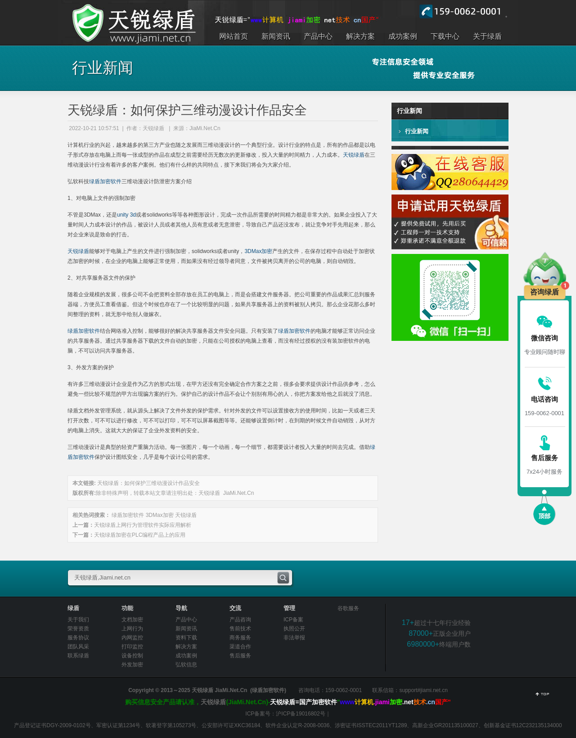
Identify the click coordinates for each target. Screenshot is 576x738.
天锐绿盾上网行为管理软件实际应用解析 (142, 525)
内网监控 (132, 637)
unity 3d (126, 215)
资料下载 (186, 637)
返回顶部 (542, 695)
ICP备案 (293, 619)
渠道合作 (240, 646)
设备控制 (132, 655)
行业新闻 (416, 131)
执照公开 (294, 628)
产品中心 (186, 619)
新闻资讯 (186, 628)
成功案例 (186, 655)
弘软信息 (186, 664)
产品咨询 (240, 619)
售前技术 (240, 628)
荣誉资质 (78, 628)
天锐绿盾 (353, 155)
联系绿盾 (78, 655)
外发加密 (132, 664)
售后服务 (240, 655)
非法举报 (294, 637)
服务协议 (78, 637)
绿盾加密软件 (105, 181)
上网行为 (132, 628)
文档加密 (132, 619)
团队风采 (78, 646)
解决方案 (186, 646)
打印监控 (132, 646)
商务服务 (240, 637)
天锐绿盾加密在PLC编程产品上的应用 (139, 535)
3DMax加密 (258, 251)
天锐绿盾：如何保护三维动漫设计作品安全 (148, 483)
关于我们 (78, 619)
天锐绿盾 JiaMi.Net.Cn (226, 493)
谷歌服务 (348, 608)
